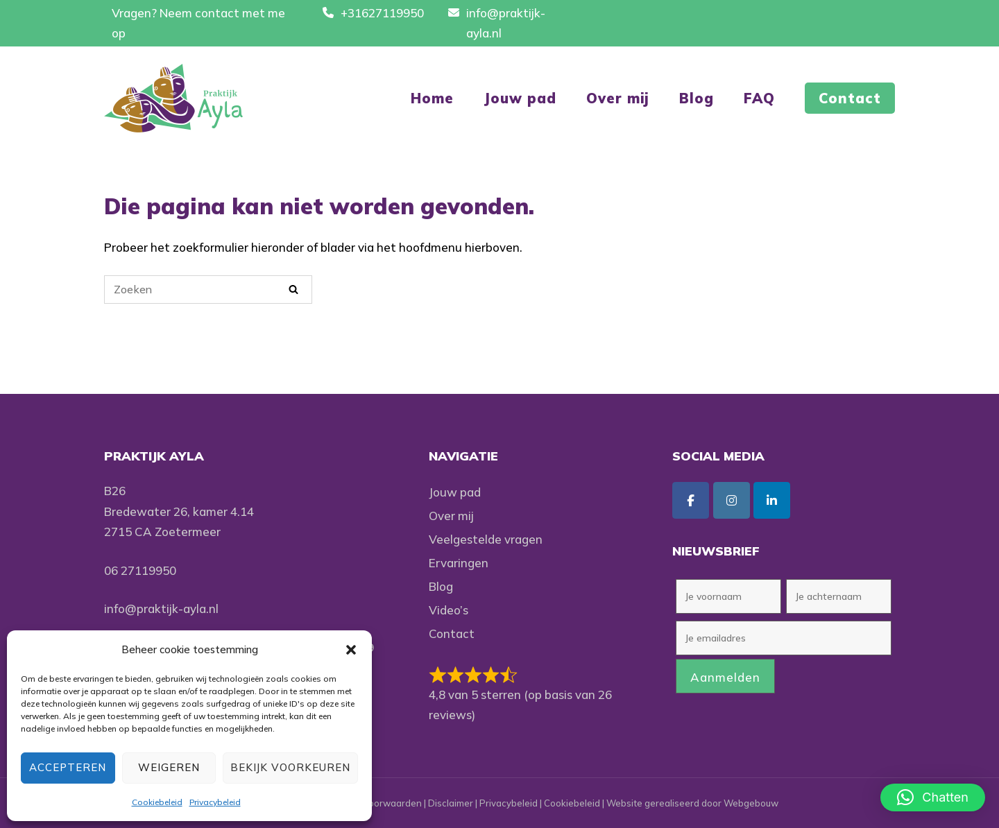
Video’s (448, 610)
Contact (850, 98)
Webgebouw (751, 803)
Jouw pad (520, 98)
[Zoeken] (293, 288)
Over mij (617, 98)
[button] (351, 650)
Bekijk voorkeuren (290, 767)
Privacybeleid (215, 802)
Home (432, 98)
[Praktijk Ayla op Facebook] (690, 500)
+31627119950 (382, 13)
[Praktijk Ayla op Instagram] (731, 500)
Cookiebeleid (157, 802)
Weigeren (169, 767)
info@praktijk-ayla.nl (161, 608)
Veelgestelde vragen (486, 539)
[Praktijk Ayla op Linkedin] (771, 500)
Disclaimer (450, 803)
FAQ (759, 98)
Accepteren (67, 767)
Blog (696, 98)
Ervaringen (458, 562)
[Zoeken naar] (208, 289)
